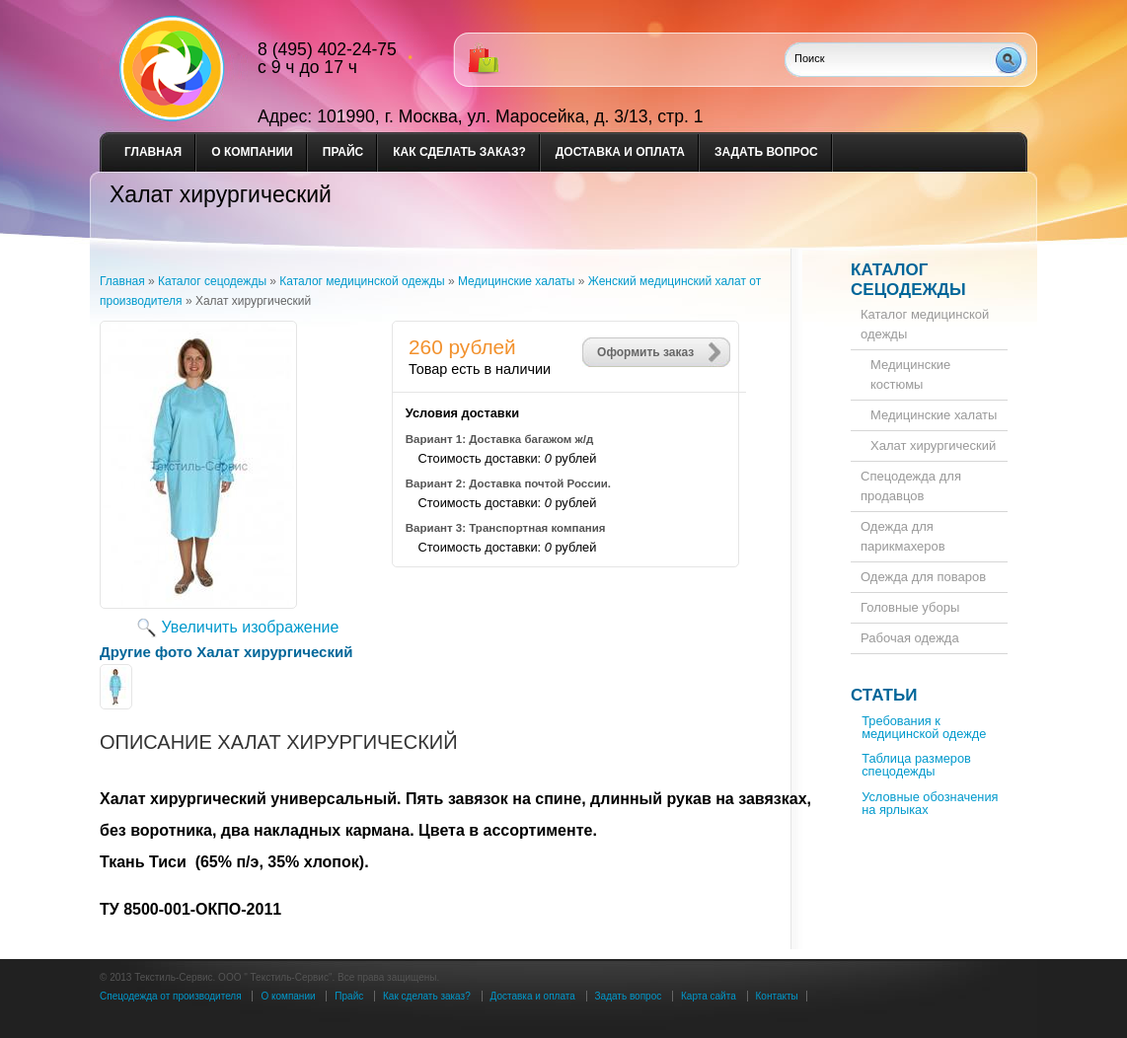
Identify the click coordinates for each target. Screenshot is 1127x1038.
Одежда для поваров (923, 576)
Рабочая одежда (910, 637)
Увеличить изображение (250, 627)
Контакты (777, 996)
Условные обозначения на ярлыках (930, 803)
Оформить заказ (645, 352)
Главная (153, 152)
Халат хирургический (933, 445)
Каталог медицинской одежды (925, 324)
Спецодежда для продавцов (911, 486)
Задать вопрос (766, 152)
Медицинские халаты (933, 415)
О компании (252, 152)
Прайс (343, 152)
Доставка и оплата (620, 152)
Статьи (884, 695)
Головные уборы (910, 607)
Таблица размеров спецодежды (916, 764)
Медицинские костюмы (910, 374)
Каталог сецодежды (908, 279)
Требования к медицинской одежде (924, 727)
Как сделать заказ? (459, 152)
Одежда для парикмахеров (903, 536)
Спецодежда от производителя (171, 996)
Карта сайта (708, 996)
